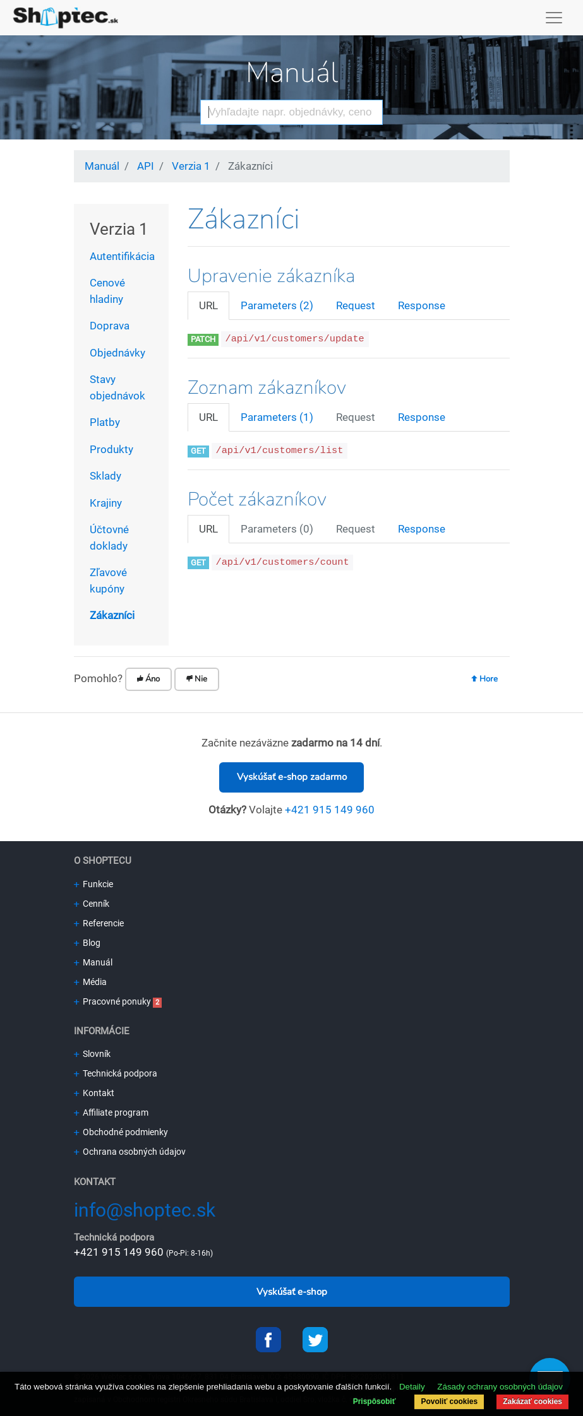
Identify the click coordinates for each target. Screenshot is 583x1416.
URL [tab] (208, 305)
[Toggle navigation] (554, 17)
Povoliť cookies (449, 1401)
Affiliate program (111, 1112)
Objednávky (117, 352)
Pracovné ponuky (112, 1001)
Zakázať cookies (532, 1401)
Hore (484, 679)
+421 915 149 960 (330, 809)
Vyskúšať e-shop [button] (291, 1291)
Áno (148, 679)
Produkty (111, 449)
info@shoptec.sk (144, 1210)
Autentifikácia (122, 256)
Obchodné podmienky (121, 1132)
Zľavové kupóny (108, 580)
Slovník (92, 1054)
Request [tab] (355, 305)
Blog (87, 943)
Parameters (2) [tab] (277, 305)
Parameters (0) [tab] (277, 528)
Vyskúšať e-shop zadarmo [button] (292, 776)
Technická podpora (115, 1073)
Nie (196, 679)
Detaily (412, 1386)
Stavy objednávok (117, 387)
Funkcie (93, 884)
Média (90, 982)
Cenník (91, 904)
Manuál (292, 73)
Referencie (99, 923)
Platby (105, 422)
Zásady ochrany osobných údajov (500, 1386)
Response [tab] (421, 305)
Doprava (109, 325)
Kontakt (94, 1093)
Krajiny (106, 503)
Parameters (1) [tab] (277, 417)
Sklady (105, 475)
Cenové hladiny (107, 290)
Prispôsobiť (374, 1401)
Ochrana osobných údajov (130, 1152)
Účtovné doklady (109, 537)
